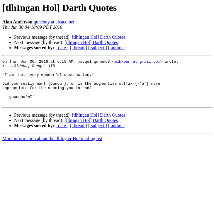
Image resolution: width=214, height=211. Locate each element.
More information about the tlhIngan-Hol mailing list (52, 147)
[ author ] (117, 47)
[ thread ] (78, 47)
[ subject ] (97, 47)
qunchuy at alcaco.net (54, 21)
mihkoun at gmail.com (137, 62)
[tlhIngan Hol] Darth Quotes (98, 37)
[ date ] (62, 47)
